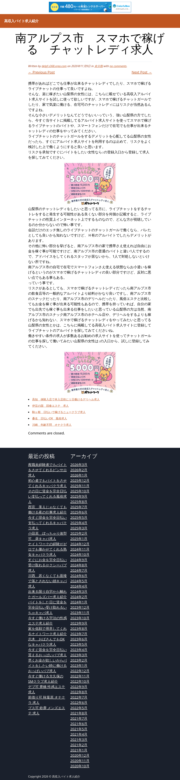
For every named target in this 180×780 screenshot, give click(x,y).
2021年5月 (78, 729)
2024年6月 (78, 575)
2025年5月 (78, 517)
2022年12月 (79, 670)
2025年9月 (78, 496)
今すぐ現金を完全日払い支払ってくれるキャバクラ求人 (47, 522)
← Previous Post (41, 72)
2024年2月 (78, 596)
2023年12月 (79, 607)
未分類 (98, 66)
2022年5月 (78, 707)
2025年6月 (78, 512)
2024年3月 (78, 591)
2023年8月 (78, 628)
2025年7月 (78, 507)
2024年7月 (78, 570)
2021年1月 (78, 750)
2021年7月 (78, 718)
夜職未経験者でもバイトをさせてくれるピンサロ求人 (47, 470)
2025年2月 (78, 533)
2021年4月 (78, 734)
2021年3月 (78, 739)
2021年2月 (78, 744)
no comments (118, 66)
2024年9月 (78, 559)
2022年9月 (78, 686)
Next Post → (142, 72)
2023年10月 (79, 618)
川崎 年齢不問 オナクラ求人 (52, 425)
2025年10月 (79, 491)
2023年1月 (78, 665)
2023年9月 (78, 623)
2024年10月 (79, 554)
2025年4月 (78, 522)
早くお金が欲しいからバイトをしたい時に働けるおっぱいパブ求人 (47, 665)
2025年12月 (79, 480)
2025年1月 (78, 538)
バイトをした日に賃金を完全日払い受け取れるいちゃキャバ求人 (47, 607)
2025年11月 (79, 485)
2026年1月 (78, 475)
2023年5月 (78, 644)
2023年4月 (78, 649)
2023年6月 (78, 639)
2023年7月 (78, 633)
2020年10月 (79, 766)
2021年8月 (78, 713)
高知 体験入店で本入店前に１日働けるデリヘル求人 (66, 399)
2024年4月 (78, 586)
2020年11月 (79, 760)
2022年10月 (79, 681)
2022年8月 (78, 692)
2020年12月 (79, 755)
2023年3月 (78, 655)
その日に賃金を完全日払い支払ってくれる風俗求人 (47, 496)
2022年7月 (78, 697)
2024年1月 (78, 602)
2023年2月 (78, 660)
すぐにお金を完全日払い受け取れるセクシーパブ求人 (47, 565)
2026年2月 (78, 470)
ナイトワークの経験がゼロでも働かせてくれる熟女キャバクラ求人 (47, 549)
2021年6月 (78, 723)
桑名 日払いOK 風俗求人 (49, 418)
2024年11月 (79, 549)
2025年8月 (78, 501)
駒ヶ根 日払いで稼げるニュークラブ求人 (59, 412)
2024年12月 (79, 544)
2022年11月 (79, 676)
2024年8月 (78, 565)
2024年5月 (78, 581)
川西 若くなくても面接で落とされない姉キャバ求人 (47, 581)
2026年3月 (78, 464)
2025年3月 (78, 528)
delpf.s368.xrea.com (54, 66)
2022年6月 (78, 702)
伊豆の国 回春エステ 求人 (50, 406)
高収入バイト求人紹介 (21, 21)
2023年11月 (79, 612)
